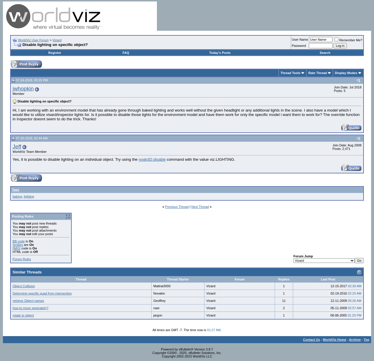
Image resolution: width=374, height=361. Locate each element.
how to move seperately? (30, 308)
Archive (355, 339)
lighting (29, 196)
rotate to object (23, 315)
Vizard (57, 40)
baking (17, 196)
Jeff (17, 146)
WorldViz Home (334, 339)
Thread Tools (290, 73)
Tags (15, 189)
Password (299, 45)
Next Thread (200, 206)
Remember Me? (348, 40)
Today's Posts (220, 52)
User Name (300, 39)
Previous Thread (177, 206)
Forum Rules (22, 259)
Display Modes (346, 73)
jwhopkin (23, 88)
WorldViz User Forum (33, 40)
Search (325, 52)
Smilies (18, 245)
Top (366, 339)
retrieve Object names (28, 300)
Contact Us (311, 339)
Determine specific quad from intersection (42, 293)
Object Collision (24, 286)
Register (54, 52)
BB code (19, 241)
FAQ (125, 52)
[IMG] (16, 248)
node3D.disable (152, 159)
